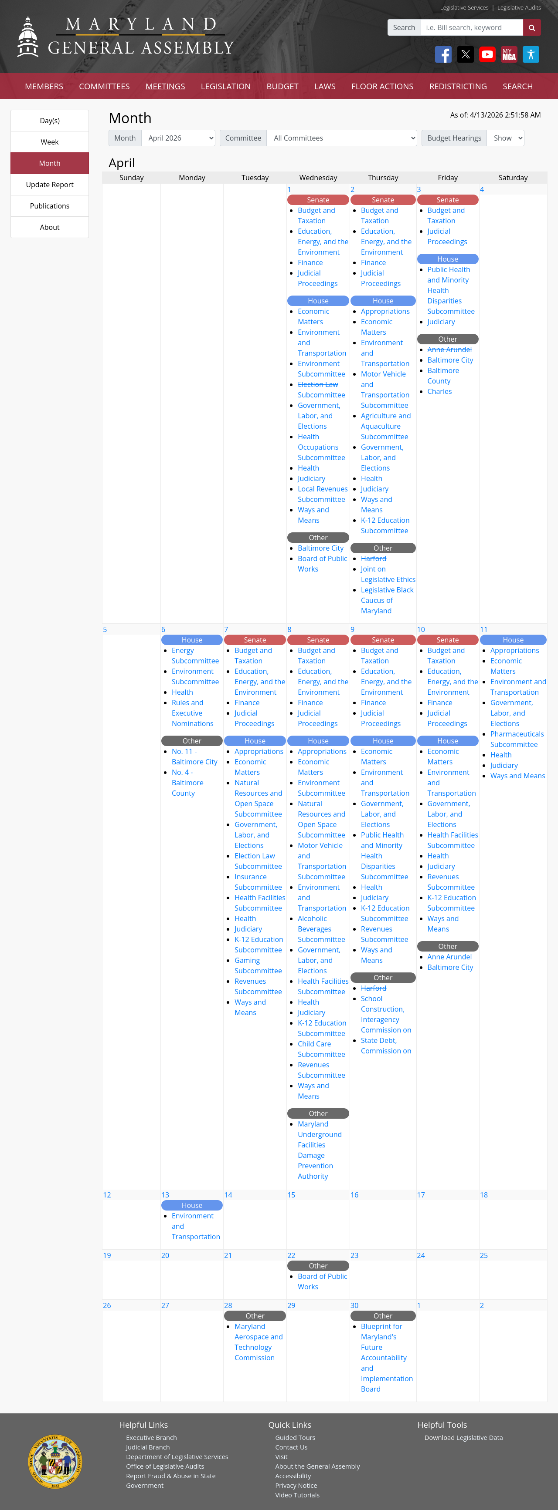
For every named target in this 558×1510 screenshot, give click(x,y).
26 (107, 1305)
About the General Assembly (317, 1466)
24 (421, 1255)
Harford (374, 558)
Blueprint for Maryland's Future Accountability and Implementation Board (387, 1358)
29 (291, 1305)
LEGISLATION (226, 86)
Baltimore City (321, 548)
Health (308, 468)
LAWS (325, 86)
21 (228, 1255)
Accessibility (293, 1475)
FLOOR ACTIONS (382, 86)
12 (107, 1195)
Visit (281, 1456)
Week (50, 142)
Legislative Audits (519, 7)
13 (165, 1195)
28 (228, 1305)
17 (421, 1195)
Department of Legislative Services (177, 1456)
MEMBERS (44, 86)
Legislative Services (464, 7)
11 (484, 629)
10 (421, 629)
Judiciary (311, 478)
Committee (243, 138)
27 (165, 1305)
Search (404, 27)
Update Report (50, 184)
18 (484, 1195)
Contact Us (291, 1447)
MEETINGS (165, 86)
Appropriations (385, 311)
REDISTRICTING (458, 86)
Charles (440, 391)
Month (49, 163)
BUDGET (282, 86)
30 (354, 1305)
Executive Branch (151, 1437)
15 (291, 1195)
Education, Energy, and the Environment (323, 241)
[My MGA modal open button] (507, 54)
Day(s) (50, 120)
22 (291, 1255)
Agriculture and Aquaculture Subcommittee (386, 426)
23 (354, 1255)
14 (228, 1195)
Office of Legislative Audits (165, 1466)
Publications (50, 206)
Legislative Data (479, 1437)
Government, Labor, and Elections (319, 415)
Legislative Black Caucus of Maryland (387, 600)
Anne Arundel (450, 349)
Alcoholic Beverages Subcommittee (321, 929)
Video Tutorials (297, 1494)
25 (484, 1255)
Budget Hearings (454, 138)
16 (354, 1195)
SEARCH (518, 86)
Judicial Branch (148, 1447)
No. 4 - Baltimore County (188, 782)
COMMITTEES (104, 86)
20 (165, 1255)
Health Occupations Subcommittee (321, 447)
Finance (310, 262)
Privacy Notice (296, 1485)
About (50, 227)
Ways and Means (517, 775)
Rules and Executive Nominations (193, 713)
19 (107, 1255)
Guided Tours (295, 1437)
